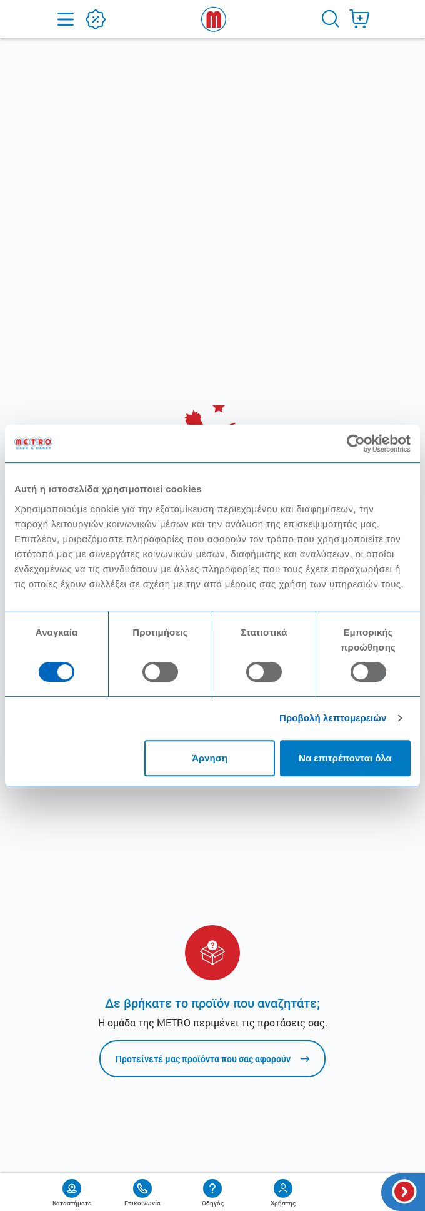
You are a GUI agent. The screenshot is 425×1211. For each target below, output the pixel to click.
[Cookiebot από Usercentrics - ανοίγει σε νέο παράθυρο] (356, 443)
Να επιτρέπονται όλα (345, 757)
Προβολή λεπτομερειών (333, 717)
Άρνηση (210, 757)
